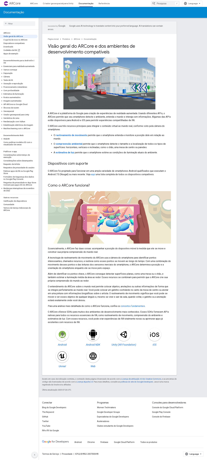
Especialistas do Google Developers (113, 417)
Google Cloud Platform (124, 442)
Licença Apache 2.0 (85, 382)
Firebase (104, 442)
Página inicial (53, 39)
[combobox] (165, 3)
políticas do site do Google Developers (136, 382)
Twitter (45, 421)
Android (78, 442)
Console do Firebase (161, 417)
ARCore (15, 3)
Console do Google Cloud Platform (167, 407)
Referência (104, 3)
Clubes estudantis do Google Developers (115, 426)
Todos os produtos (148, 442)
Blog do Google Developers (54, 407)
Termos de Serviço (50, 454)
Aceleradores (103, 421)
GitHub (45, 417)
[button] (19, 66)
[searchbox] (19, 23)
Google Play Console (161, 412)
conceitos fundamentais (133, 306)
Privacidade (67, 454)
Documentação (13, 12)
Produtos (66, 39)
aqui (93, 174)
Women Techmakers (106, 407)
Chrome (91, 442)
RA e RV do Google (50, 430)
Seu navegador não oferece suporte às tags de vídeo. (109, 83)
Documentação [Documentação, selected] (86, 3)
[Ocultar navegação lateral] (35, 455)
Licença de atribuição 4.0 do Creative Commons (141, 379)
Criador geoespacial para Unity (58, 3)
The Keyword (48, 412)
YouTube (46, 426)
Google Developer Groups (108, 412)
